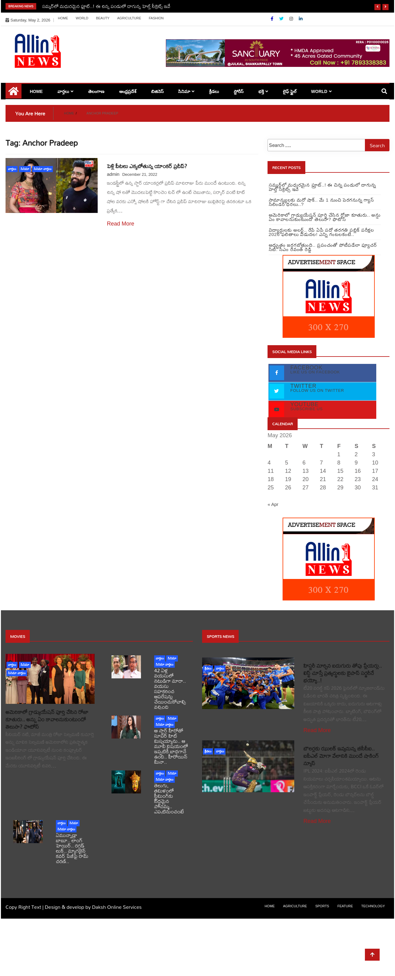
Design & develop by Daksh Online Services (93, 907)
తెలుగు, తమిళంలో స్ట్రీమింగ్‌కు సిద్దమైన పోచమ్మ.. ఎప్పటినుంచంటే (169, 798)
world (82, 18)
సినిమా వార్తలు (42, 169)
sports (322, 906)
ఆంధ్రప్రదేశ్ (127, 91)
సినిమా (184, 91)
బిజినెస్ (157, 91)
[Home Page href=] (13, 93)
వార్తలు (63, 91)
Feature (345, 906)
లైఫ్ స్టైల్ (289, 91)
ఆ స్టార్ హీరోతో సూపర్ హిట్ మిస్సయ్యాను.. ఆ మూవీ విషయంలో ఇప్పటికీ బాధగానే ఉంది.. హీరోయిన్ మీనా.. (171, 746)
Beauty (102, 18)
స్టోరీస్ (239, 91)
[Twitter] (282, 18)
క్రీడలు (214, 91)
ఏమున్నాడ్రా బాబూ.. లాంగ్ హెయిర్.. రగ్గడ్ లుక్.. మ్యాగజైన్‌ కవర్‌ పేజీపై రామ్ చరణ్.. (72, 848)
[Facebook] (273, 18)
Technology (373, 906)
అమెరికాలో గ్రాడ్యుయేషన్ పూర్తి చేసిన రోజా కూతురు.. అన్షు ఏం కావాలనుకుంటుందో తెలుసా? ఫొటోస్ (47, 719)
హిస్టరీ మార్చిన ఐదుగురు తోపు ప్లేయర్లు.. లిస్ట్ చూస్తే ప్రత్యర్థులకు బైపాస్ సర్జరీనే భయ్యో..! (342, 673)
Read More (120, 224)
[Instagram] (291, 18)
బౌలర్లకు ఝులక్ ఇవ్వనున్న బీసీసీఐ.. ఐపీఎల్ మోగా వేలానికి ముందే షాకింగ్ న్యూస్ (341, 756)
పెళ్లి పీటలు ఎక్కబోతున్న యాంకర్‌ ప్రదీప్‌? (147, 166)
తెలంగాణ (96, 91)
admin (113, 174)
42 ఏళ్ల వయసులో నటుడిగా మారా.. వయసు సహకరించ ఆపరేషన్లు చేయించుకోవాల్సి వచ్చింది (170, 688)
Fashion (156, 18)
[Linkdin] (301, 18)
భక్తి (261, 91)
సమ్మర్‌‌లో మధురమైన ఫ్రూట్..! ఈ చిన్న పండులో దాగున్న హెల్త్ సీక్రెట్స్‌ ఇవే (106, 6)
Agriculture (129, 18)
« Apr (273, 504)
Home (63, 18)
